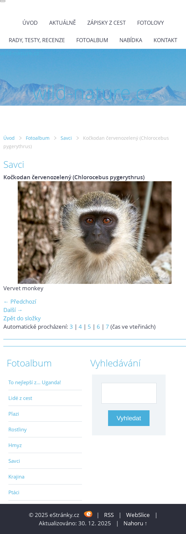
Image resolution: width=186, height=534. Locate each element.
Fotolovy (150, 22)
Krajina (16, 476)
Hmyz (15, 445)
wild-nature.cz (19, 53)
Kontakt (165, 40)
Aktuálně (62, 22)
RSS (109, 515)
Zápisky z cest (106, 22)
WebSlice (138, 515)
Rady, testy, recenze (37, 40)
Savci (66, 138)
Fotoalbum (92, 40)
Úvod (30, 22)
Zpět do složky (22, 318)
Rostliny (17, 429)
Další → (13, 310)
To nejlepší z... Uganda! (34, 382)
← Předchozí (19, 301)
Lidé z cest (20, 398)
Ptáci (13, 492)
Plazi (13, 413)
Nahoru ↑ (135, 523)
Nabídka (130, 40)
